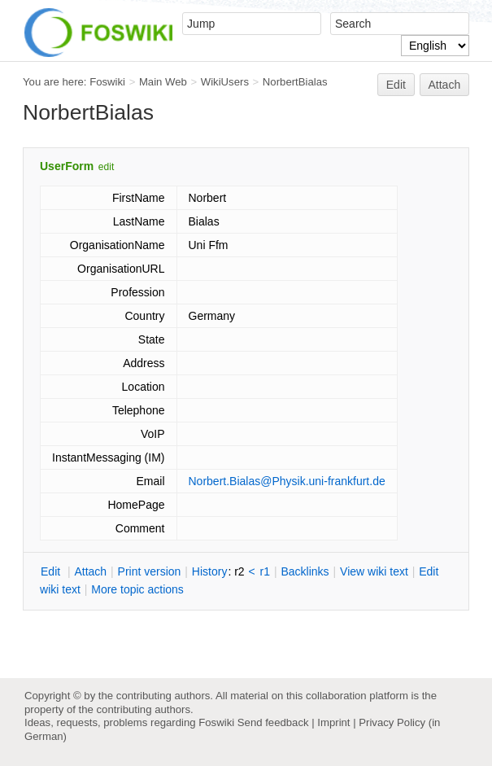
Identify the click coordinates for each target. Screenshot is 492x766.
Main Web (163, 82)
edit (106, 167)
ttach (90, 571)
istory (210, 571)
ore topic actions (137, 589)
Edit (396, 84)
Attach (445, 84)
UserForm (67, 166)
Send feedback (273, 722)
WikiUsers (225, 82)
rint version (149, 571)
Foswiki (107, 82)
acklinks (305, 571)
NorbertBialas (295, 82)
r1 (265, 571)
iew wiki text (374, 571)
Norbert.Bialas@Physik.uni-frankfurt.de (287, 481)
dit (52, 571)
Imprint (333, 722)
